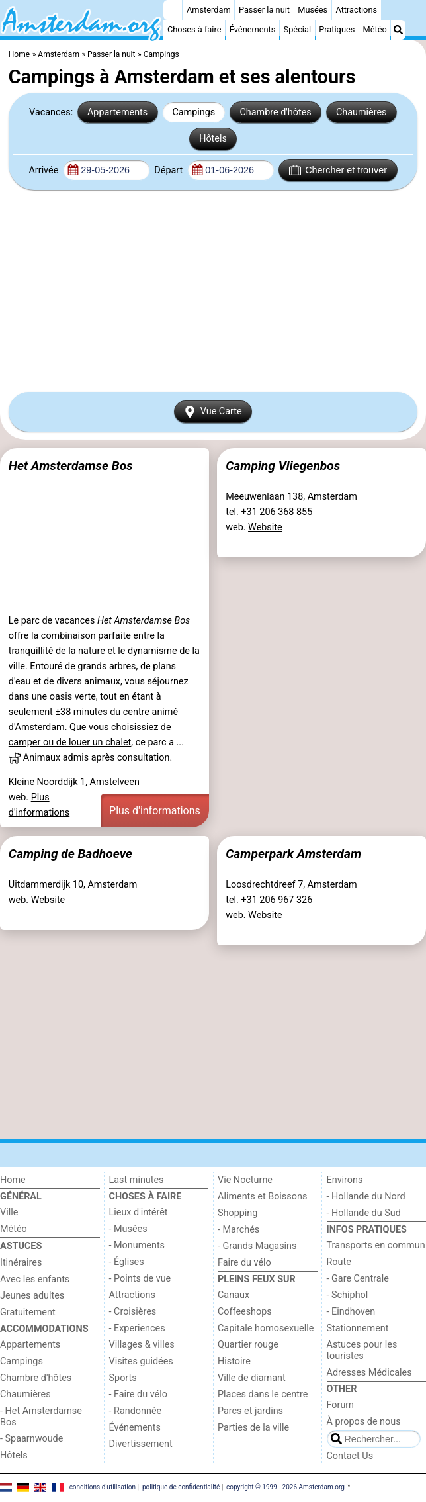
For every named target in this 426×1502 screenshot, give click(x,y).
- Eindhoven (351, 1311)
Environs (345, 1180)
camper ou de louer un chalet (70, 742)
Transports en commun (376, 1245)
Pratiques (337, 29)
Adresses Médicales (369, 1372)
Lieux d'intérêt (138, 1212)
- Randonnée (135, 1411)
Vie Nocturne (245, 1180)
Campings (193, 112)
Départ (169, 170)
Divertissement (141, 1444)
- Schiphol (347, 1295)
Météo (375, 29)
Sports (123, 1378)
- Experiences (137, 1328)
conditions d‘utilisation (102, 1487)
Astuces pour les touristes (362, 1350)
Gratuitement (28, 1312)
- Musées (128, 1229)
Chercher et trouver (338, 170)
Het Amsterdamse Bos (71, 465)
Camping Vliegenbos (283, 465)
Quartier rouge (248, 1344)
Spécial (297, 29)
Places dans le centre (263, 1394)
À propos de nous (364, 1421)
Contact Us (350, 1456)
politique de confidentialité (181, 1487)
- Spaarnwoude (31, 1438)
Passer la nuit (264, 10)
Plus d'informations (154, 810)
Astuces (21, 1246)
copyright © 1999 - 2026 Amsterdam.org (285, 1487)
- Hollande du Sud (364, 1213)
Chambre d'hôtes (275, 112)
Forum (340, 1405)
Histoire (234, 1361)
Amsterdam (209, 10)
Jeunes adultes (32, 1295)
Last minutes (136, 1180)
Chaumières (361, 112)
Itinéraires (21, 1262)
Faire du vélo (244, 1262)
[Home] (172, 10)
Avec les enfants (34, 1279)
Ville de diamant (252, 1378)
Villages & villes (142, 1344)
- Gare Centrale (358, 1278)
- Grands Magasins (257, 1246)
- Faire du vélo (138, 1394)
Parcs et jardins (250, 1411)
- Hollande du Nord (366, 1196)
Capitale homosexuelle (266, 1328)
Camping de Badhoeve (70, 853)
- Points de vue (140, 1278)
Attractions (356, 10)
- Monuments (137, 1245)
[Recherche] (398, 30)
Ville (9, 1212)
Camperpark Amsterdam (293, 853)
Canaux (233, 1295)
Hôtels (213, 138)
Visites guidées (141, 1361)
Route (339, 1262)
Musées (312, 10)
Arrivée (44, 170)
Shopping (237, 1213)
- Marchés (238, 1229)
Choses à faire (194, 29)
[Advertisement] (213, 291)
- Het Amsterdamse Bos (41, 1416)
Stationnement (358, 1328)
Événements (253, 29)
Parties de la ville (253, 1427)
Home (13, 1180)
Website (265, 527)
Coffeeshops (245, 1311)
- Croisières (133, 1311)
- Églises (126, 1262)
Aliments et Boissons (262, 1196)
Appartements (117, 112)
